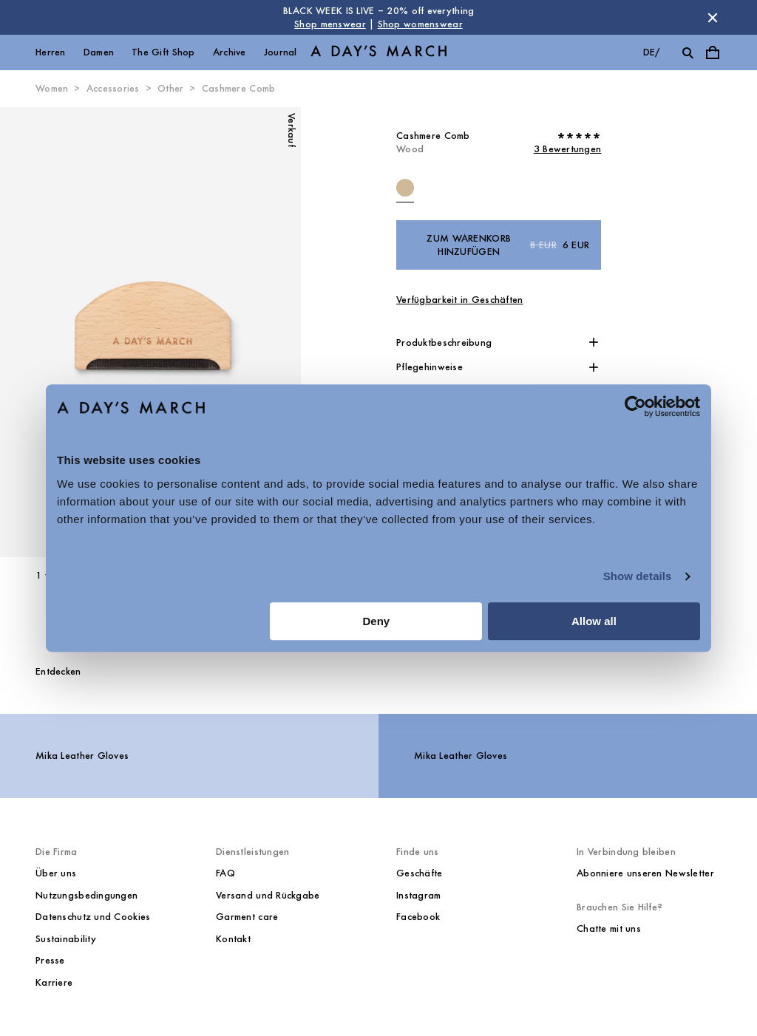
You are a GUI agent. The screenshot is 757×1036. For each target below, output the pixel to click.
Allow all (594, 621)
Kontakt (233, 939)
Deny (376, 621)
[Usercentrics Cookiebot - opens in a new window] (635, 406)
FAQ (225, 873)
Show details (637, 576)
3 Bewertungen (568, 149)
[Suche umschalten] (687, 52)
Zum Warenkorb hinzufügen (508, 245)
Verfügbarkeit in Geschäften (459, 299)
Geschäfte (419, 873)
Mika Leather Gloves (82, 755)
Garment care (247, 916)
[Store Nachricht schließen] (712, 17)
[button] (498, 342)
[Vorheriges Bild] (75, 332)
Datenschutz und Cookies (92, 916)
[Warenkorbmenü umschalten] (712, 52)
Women (51, 88)
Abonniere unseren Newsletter (645, 873)
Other (170, 88)
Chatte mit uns (609, 928)
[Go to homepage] (378, 53)
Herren (50, 52)
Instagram (418, 895)
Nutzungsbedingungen (86, 895)
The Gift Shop (163, 52)
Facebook (418, 916)
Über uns (55, 873)
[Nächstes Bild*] (225, 332)
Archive (229, 52)
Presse (50, 960)
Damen (99, 52)
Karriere (53, 982)
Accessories (113, 88)
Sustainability (65, 939)
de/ (651, 52)
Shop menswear (330, 24)
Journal (280, 52)
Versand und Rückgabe (268, 895)
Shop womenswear (420, 24)
